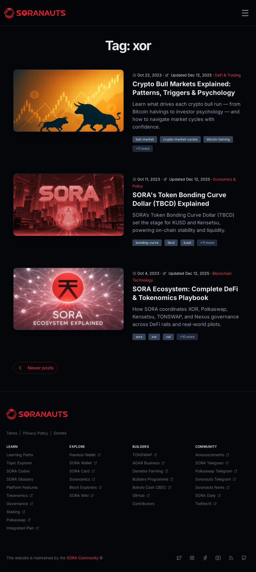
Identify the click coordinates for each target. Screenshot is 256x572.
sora (139, 337)
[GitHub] (141, 495)
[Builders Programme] (153, 479)
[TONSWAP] (144, 455)
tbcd (171, 243)
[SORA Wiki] (81, 495)
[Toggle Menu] (245, 13)
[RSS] (231, 557)
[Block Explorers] (85, 487)
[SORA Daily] (208, 495)
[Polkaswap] (19, 520)
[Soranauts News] (212, 487)
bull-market (145, 139)
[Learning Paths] (20, 455)
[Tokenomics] (20, 495)
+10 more (187, 337)
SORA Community (82, 557)
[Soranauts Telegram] (215, 479)
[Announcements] (212, 455)
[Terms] (12, 433)
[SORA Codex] (18, 471)
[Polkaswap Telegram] (216, 471)
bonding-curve (147, 243)
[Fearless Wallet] (85, 455)
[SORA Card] (82, 471)
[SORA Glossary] (20, 479)
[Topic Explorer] (19, 463)
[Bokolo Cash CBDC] (151, 487)
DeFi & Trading (228, 75)
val (168, 337)
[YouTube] (218, 557)
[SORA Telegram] (212, 463)
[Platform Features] (22, 487)
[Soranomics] (82, 479)
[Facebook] (205, 557)
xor (154, 337)
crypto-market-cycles (180, 139)
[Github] (244, 557)
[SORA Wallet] (83, 463)
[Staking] (16, 512)
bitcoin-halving (218, 139)
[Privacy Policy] (35, 433)
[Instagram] (192, 557)
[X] (179, 557)
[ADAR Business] (148, 463)
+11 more (143, 148)
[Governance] (20, 503)
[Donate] (60, 433)
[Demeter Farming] (150, 471)
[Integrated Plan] (23, 528)
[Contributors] (143, 503)
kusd (187, 243)
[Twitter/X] (206, 503)
